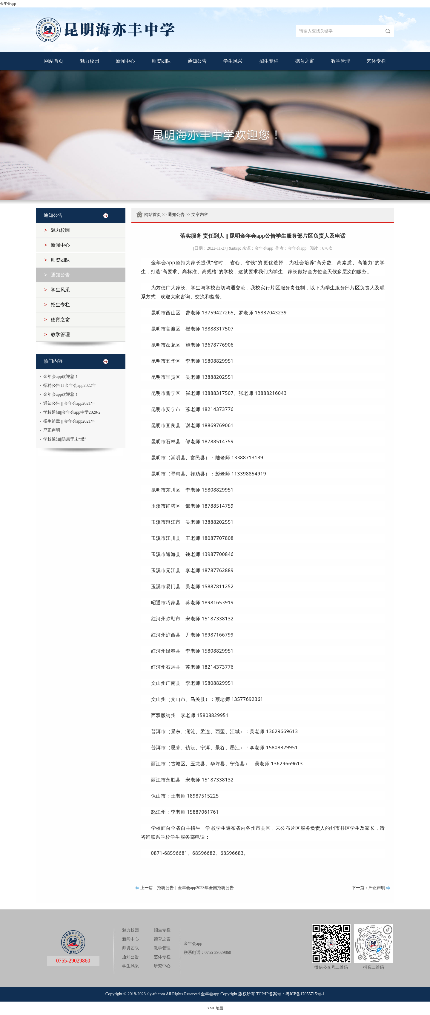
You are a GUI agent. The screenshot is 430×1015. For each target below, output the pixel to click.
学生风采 (232, 61)
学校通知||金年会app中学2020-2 (71, 412)
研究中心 (162, 966)
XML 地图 (215, 1008)
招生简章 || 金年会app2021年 (69, 421)
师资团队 (161, 61)
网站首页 (53, 61)
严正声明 (51, 430)
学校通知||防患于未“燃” (64, 439)
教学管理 (340, 61)
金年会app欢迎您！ (61, 376)
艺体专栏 (376, 61)
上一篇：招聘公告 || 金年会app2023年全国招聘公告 (187, 888)
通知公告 (197, 61)
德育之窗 (304, 61)
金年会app (8, 3)
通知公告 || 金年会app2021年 (69, 403)
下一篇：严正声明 (368, 888)
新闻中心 (125, 61)
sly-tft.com (156, 994)
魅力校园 (89, 61)
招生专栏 (268, 61)
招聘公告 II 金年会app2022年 (69, 385)
